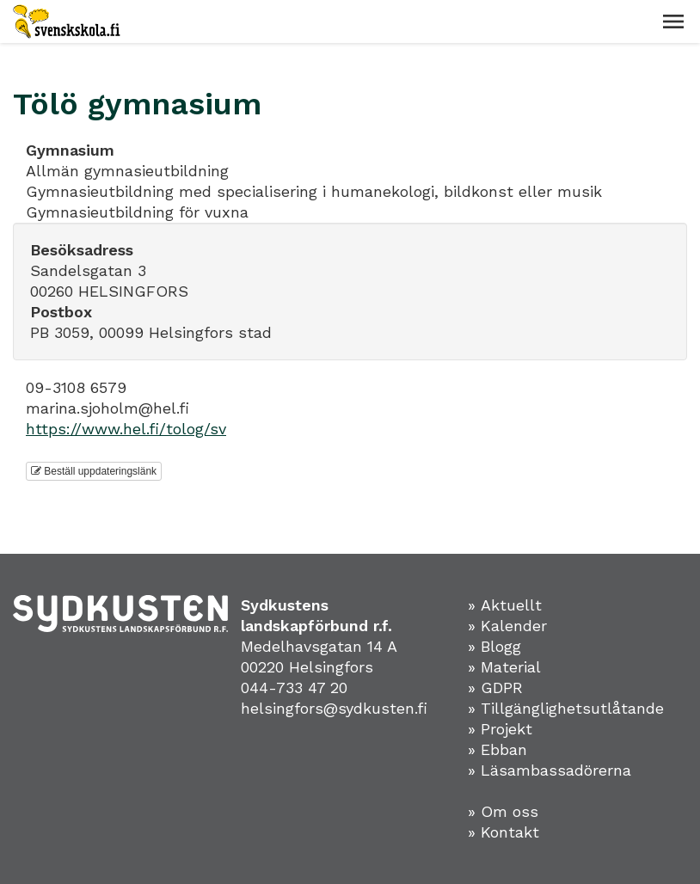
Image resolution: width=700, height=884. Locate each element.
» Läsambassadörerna (549, 770)
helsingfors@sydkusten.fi (334, 708)
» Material (504, 667)
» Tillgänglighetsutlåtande (566, 708)
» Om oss (503, 811)
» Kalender (507, 626)
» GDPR (495, 687)
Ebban (504, 749)
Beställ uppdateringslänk (94, 471)
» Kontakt (503, 832)
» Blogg (494, 646)
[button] (673, 21)
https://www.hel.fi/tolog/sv (126, 429)
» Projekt (500, 729)
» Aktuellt (505, 605)
